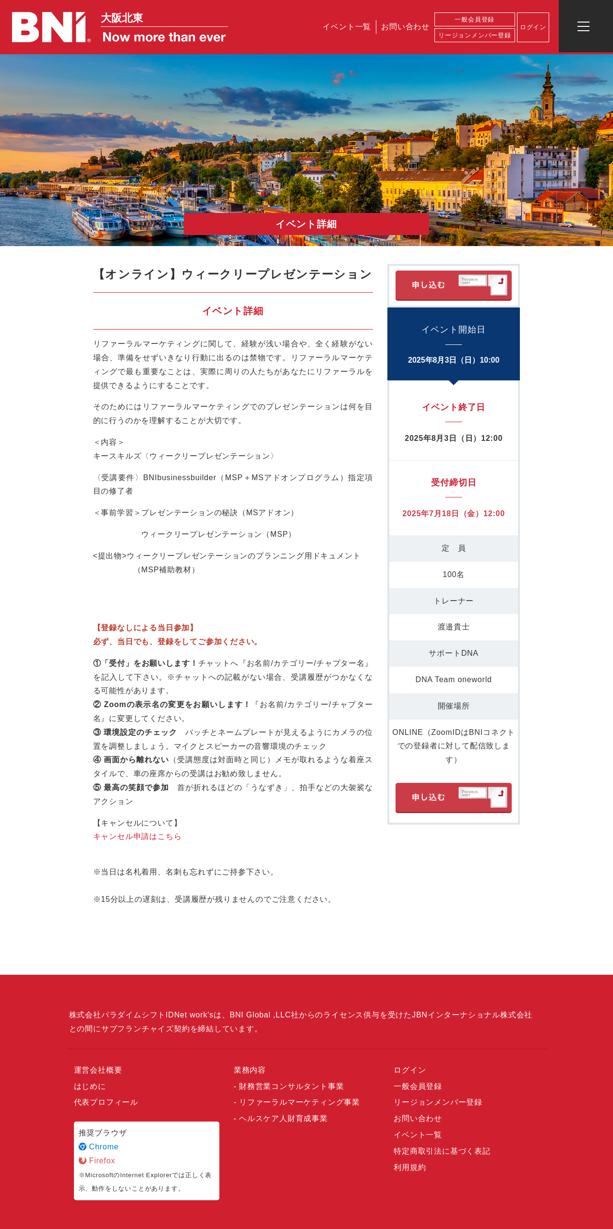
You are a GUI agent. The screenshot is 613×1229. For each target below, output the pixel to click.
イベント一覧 (347, 27)
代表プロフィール (106, 1102)
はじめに (90, 1086)
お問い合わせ (405, 27)
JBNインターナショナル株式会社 (472, 1015)
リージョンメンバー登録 (474, 35)
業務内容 (250, 1070)
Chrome (99, 1147)
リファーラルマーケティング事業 (299, 1102)
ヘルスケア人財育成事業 (283, 1118)
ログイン (533, 27)
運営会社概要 (98, 1070)
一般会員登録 (474, 19)
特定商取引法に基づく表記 (442, 1151)
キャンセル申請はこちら (137, 836)
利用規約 (410, 1167)
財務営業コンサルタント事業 (291, 1086)
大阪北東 (122, 18)
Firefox (97, 1161)
